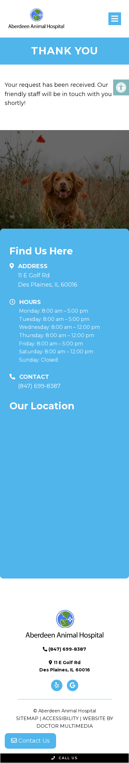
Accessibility (60, 718)
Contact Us (30, 740)
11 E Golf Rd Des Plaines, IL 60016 (47, 280)
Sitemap (27, 718)
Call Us (64, 758)
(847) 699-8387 (39, 386)
